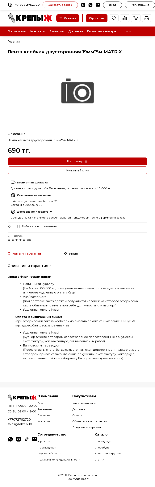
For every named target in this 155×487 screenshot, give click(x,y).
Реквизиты (44, 409)
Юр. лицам (44, 441)
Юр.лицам (96, 18)
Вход (112, 4)
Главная (14, 41)
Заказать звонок (60, 4)
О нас (41, 403)
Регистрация (140, 4)
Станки (99, 459)
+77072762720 (19, 419)
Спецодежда (103, 441)
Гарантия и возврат (102, 31)
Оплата (77, 415)
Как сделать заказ (84, 403)
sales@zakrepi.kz (20, 424)
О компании (17, 31)
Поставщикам (46, 447)
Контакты (37, 31)
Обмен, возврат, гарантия (89, 421)
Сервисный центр (49, 453)
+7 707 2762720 (24, 4)
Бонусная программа (86, 427)
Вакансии (56, 31)
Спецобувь (102, 447)
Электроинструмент (108, 453)
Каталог (68, 18)
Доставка (75, 31)
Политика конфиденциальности (58, 459)
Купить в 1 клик (77, 170)
